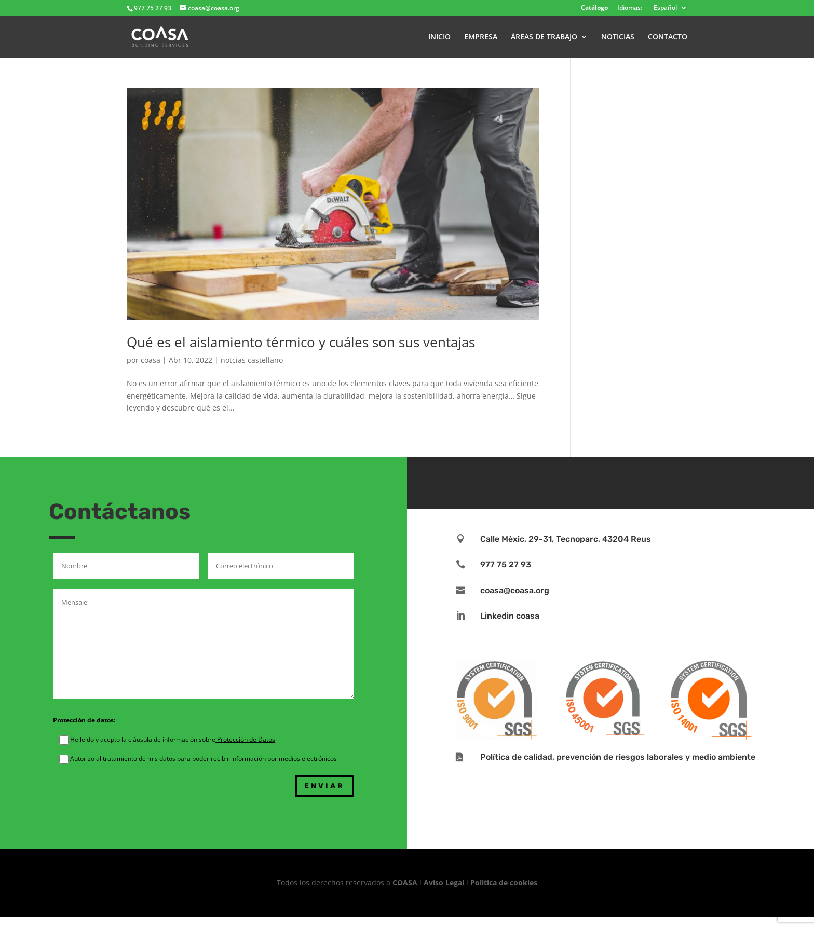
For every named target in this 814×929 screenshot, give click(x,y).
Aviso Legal (444, 882)
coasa (150, 360)
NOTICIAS (617, 37)
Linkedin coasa (509, 616)
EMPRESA (480, 37)
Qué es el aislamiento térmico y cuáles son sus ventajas (301, 342)
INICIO (439, 37)
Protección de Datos (245, 739)
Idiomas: (629, 8)
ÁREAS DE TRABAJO (544, 37)
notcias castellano (252, 360)
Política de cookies (503, 882)
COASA (405, 882)
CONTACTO (667, 37)
